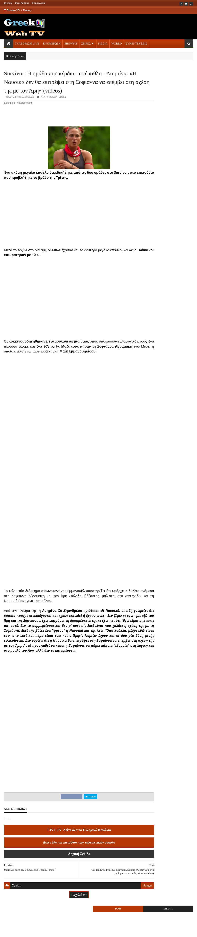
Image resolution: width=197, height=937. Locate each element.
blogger (127, 910)
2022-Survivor (48, 112)
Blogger (127, 931)
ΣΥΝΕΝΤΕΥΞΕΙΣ (136, 43)
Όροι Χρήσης (22, 3)
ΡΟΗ (153, 75)
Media (62, 112)
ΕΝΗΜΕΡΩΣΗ (52, 43)
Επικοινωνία (38, 3)
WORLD (116, 43)
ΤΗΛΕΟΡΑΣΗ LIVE (27, 43)
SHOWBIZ (71, 43)
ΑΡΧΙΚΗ (8, 931)
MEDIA (103, 43)
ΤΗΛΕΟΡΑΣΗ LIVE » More (164, 243)
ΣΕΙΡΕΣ (86, 43)
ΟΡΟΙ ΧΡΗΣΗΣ (23, 931)
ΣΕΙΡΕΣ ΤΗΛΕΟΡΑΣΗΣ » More (166, 269)
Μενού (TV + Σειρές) (17, 10)
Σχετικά (8, 3)
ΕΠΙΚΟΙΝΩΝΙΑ (40, 931)
